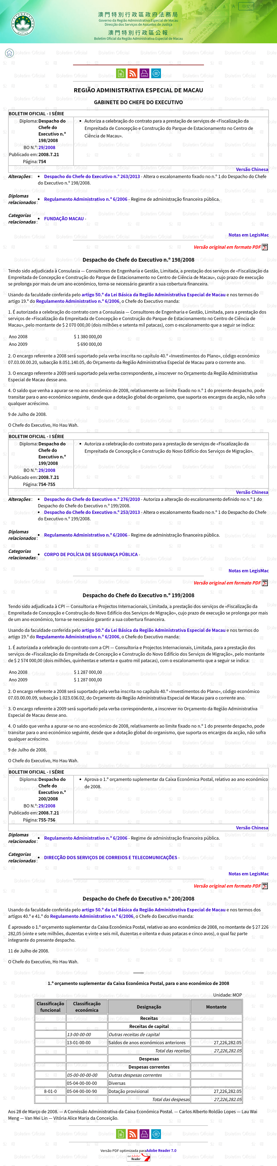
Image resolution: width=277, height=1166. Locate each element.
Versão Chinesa (252, 169)
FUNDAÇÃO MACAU (64, 218)
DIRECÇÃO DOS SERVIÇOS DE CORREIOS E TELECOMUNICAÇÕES (110, 857)
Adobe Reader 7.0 (161, 1150)
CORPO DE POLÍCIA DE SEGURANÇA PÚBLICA (91, 554)
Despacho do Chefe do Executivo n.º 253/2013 (92, 512)
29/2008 (46, 147)
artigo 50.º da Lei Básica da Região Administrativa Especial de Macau (154, 294)
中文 (246, 6)
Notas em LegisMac (249, 234)
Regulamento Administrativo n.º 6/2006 (85, 199)
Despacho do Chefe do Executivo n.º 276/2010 (92, 499)
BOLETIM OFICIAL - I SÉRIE (36, 113)
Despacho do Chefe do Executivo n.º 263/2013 (92, 176)
